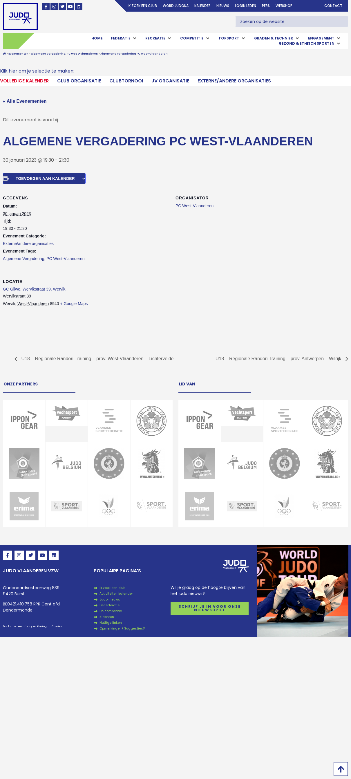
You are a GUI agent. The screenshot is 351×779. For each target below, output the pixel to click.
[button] (124, 38)
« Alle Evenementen (25, 101)
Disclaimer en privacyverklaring (25, 626)
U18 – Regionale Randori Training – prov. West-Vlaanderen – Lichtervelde (97, 358)
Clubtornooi (126, 80)
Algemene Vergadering (23, 258)
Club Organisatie (79, 80)
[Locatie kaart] (317, 307)
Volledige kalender (24, 80)
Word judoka (176, 5)
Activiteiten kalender (116, 593)
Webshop (284, 5)
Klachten (106, 616)
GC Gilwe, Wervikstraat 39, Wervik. (34, 289)
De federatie (109, 605)
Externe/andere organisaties (234, 80)
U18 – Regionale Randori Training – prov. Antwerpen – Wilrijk (279, 358)
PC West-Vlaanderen (65, 258)
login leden (245, 5)
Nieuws (222, 5)
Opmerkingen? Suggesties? (122, 628)
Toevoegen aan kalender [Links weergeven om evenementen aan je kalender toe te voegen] (45, 178)
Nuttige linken (110, 622)
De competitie (110, 611)
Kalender (202, 5)
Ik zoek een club (142, 5)
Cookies (57, 626)
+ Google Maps (74, 303)
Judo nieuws (109, 599)
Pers (266, 5)
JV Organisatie (170, 80)
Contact (333, 5)
